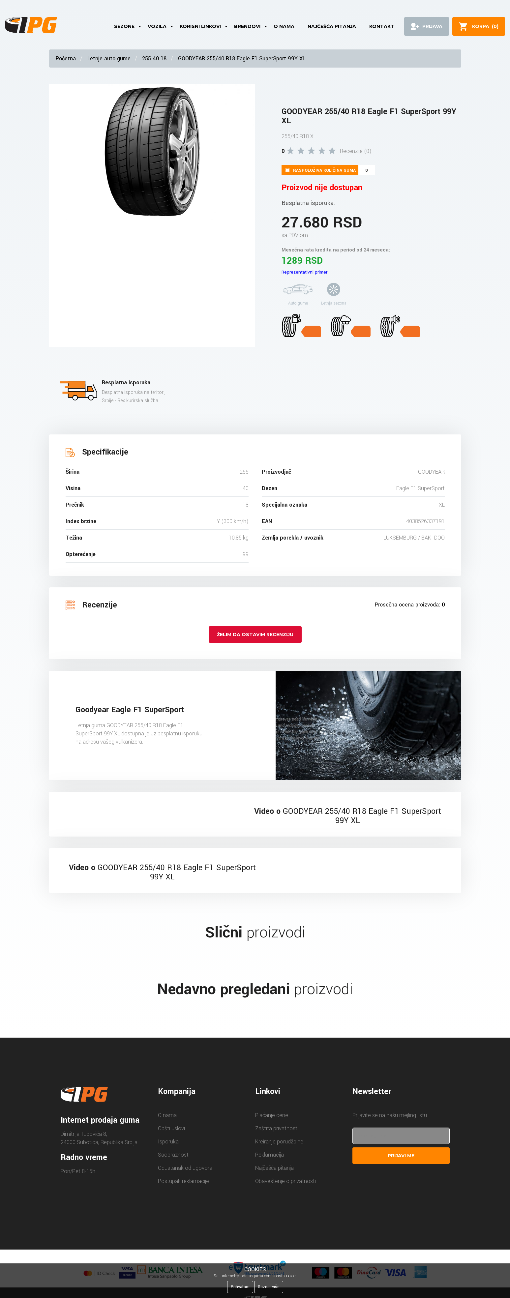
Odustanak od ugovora (185, 1168)
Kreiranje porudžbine (279, 1141)
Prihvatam (240, 1287)
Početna (66, 58)
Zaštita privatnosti (276, 1128)
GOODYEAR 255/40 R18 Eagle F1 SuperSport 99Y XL (241, 58)
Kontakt (381, 26)
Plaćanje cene (271, 1115)
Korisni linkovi (200, 26)
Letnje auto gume (109, 58)
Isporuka (168, 1141)
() (485, 26)
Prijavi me (401, 1156)
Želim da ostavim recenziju (255, 634)
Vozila (157, 26)
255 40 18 (154, 58)
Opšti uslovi (171, 1128)
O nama (284, 26)
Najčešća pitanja (332, 26)
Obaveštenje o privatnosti (285, 1181)
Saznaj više (269, 1287)
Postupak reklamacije (183, 1181)
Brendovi (247, 26)
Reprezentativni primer (304, 272)
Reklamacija (269, 1155)
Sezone (124, 26)
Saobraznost (173, 1155)
